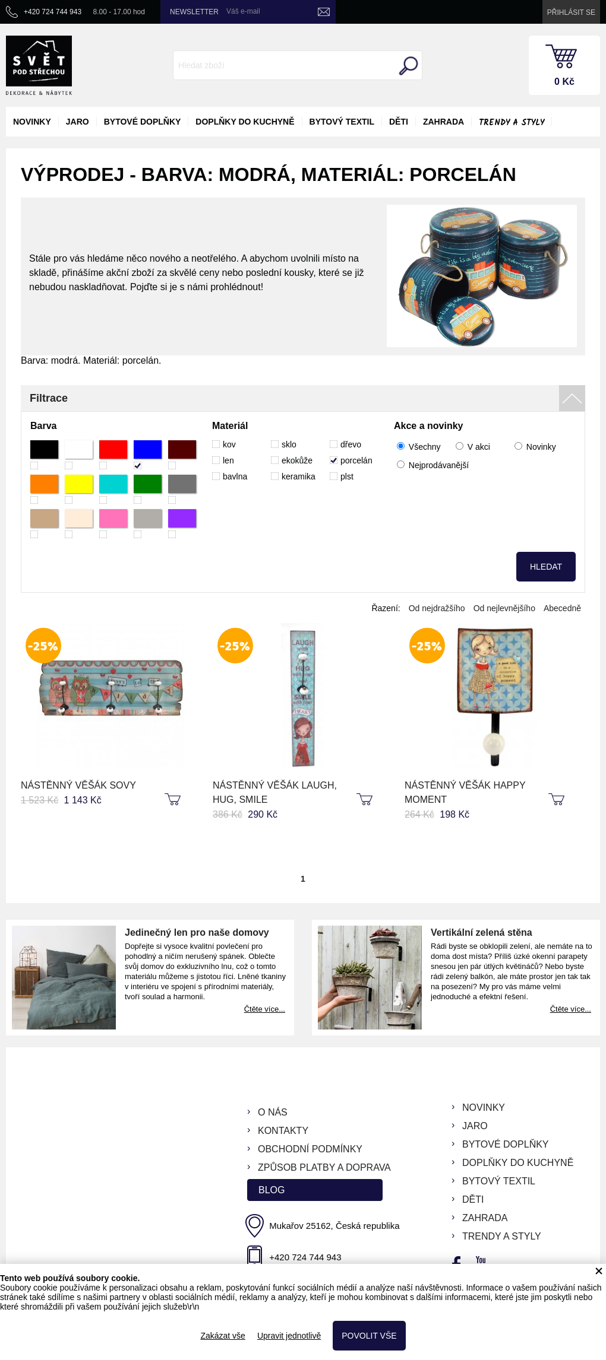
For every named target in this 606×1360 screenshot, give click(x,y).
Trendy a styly (511, 122)
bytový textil (342, 121)
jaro (77, 121)
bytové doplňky (142, 121)
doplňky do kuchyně (244, 121)
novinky (32, 121)
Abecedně (562, 608)
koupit (174, 800)
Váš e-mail (243, 11)
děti (398, 121)
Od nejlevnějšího (504, 608)
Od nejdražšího (437, 608)
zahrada (443, 121)
